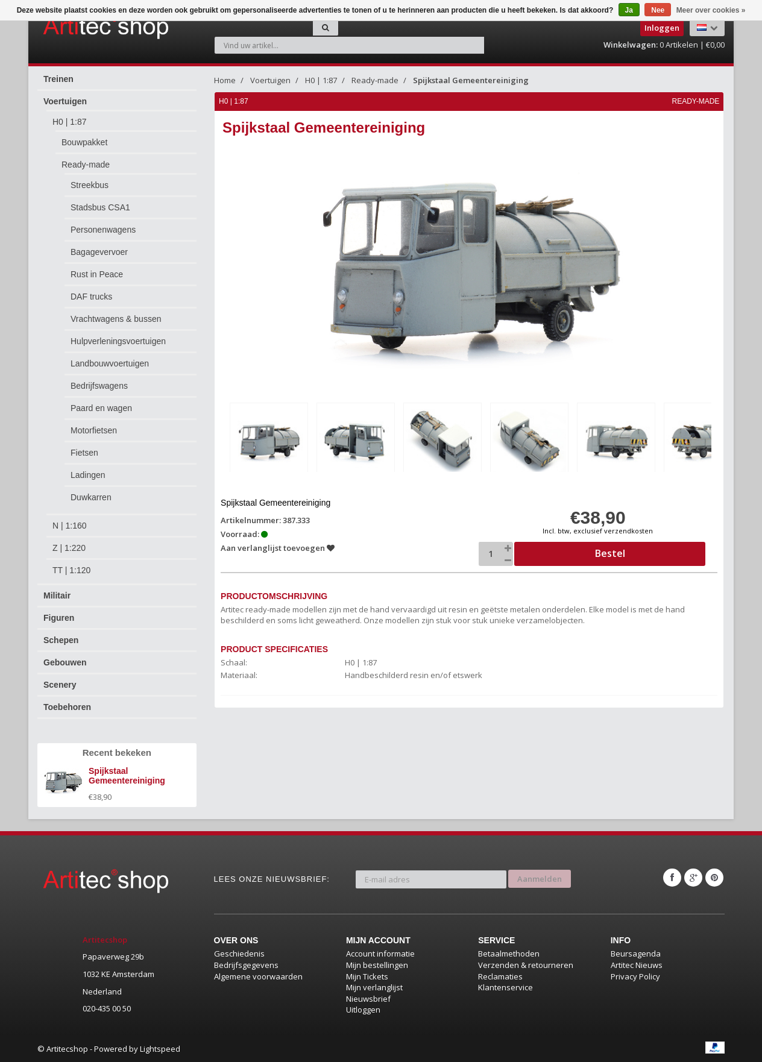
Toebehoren (67, 707)
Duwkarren (91, 497)
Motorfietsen (94, 430)
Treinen (58, 79)
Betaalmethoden (509, 953)
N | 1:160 (69, 525)
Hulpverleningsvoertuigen (118, 341)
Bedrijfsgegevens (246, 965)
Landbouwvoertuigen (110, 363)
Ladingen (88, 475)
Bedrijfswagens (99, 386)
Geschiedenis (239, 953)
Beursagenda (636, 953)
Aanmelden (539, 877)
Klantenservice (505, 987)
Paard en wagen (101, 408)
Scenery (59, 685)
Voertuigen (65, 101)
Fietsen (84, 452)
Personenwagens (103, 229)
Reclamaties (500, 976)
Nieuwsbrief (368, 998)
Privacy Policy (635, 976)
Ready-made (85, 164)
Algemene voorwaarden (258, 976)
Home (225, 80)
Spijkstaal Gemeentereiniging (471, 80)
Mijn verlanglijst (374, 987)
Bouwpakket (84, 142)
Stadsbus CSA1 (100, 207)
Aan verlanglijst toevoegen (278, 547)
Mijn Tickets (367, 976)
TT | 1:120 (71, 570)
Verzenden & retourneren (525, 965)
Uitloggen (363, 1009)
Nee (657, 10)
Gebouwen (65, 662)
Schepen (60, 640)
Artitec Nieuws (637, 965)
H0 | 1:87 (69, 122)
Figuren (58, 618)
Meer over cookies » (711, 10)
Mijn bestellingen (377, 965)
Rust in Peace (97, 274)
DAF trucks (91, 296)
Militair (57, 595)
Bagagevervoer (99, 252)
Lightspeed (160, 1048)
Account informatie (380, 953)
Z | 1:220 (69, 548)
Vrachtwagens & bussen (116, 319)
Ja (629, 10)
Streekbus (90, 185)
